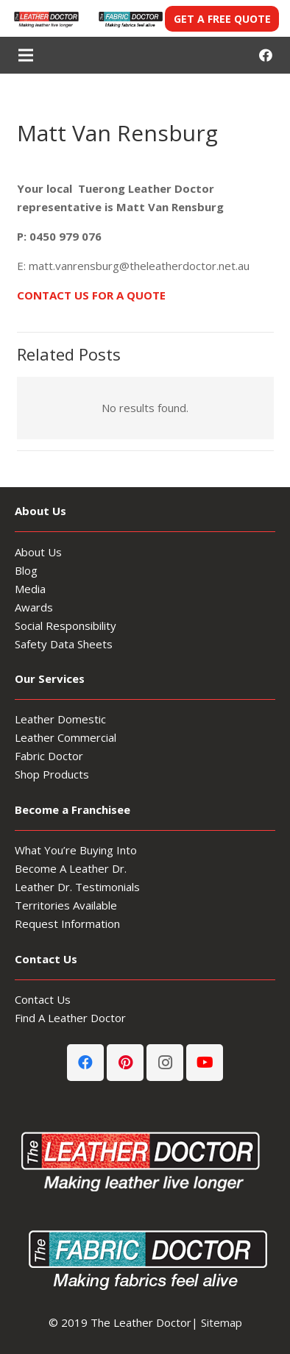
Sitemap (221, 1322)
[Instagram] (164, 1062)
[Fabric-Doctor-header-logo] (130, 19)
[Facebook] (265, 55)
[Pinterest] (125, 1062)
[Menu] (26, 55)
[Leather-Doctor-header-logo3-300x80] (45, 19)
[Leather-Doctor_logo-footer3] (145, 1159)
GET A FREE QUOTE (222, 19)
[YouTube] (204, 1062)
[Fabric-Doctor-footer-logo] (145, 1257)
